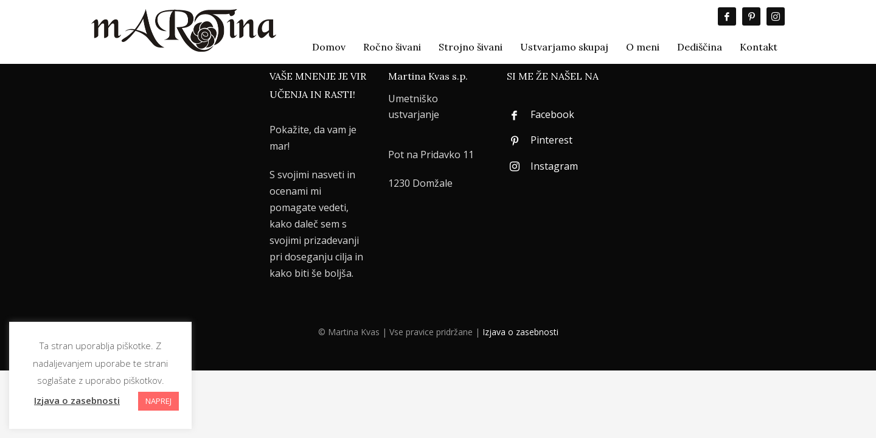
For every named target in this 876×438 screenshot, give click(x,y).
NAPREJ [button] (158, 400)
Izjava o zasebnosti (520, 332)
